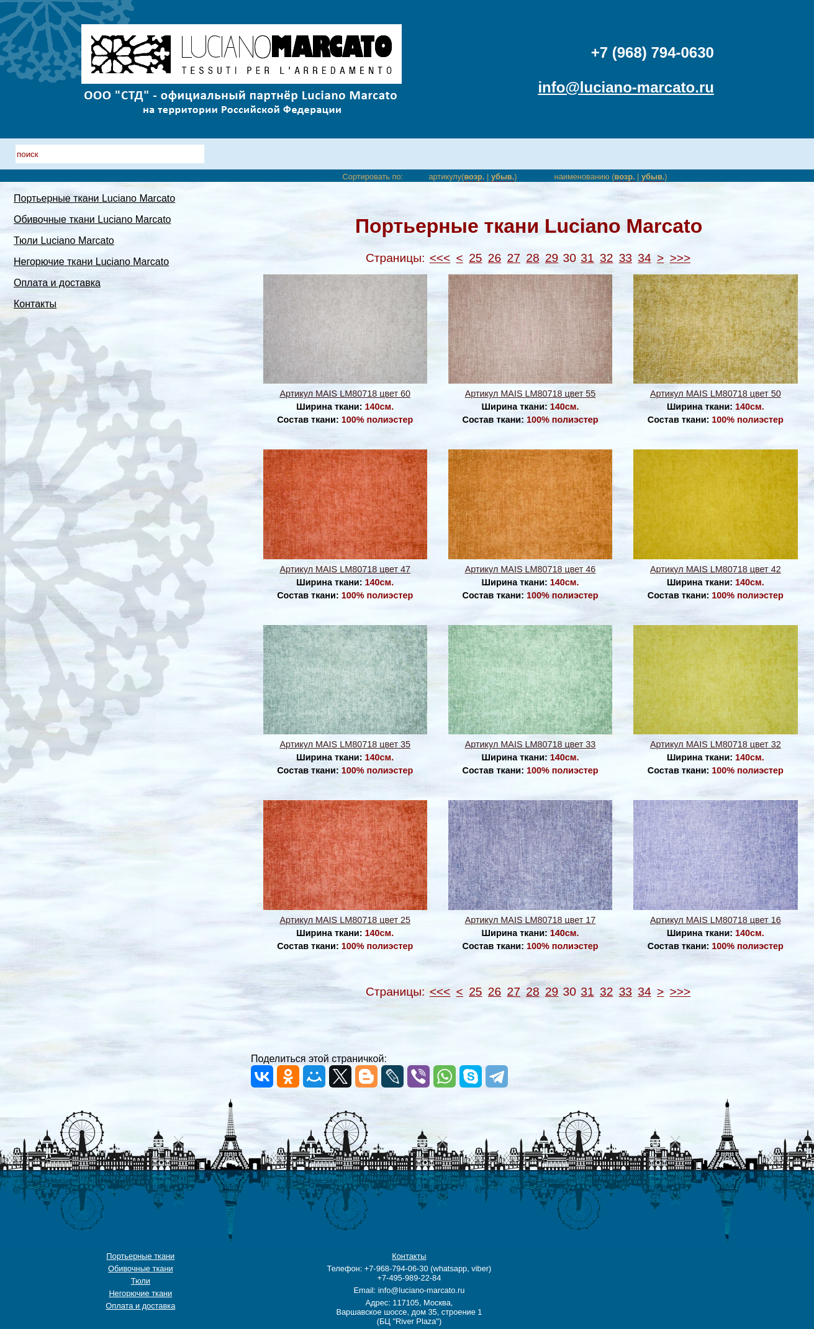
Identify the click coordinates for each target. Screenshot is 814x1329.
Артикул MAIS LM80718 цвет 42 (715, 569)
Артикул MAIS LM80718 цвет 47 (344, 569)
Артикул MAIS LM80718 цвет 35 (344, 744)
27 (513, 257)
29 (551, 257)
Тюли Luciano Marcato (64, 240)
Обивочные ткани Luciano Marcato (92, 219)
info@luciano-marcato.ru (625, 87)
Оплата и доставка (57, 282)
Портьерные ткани (140, 1256)
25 (475, 257)
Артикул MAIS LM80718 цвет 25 (344, 920)
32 (606, 257)
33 (625, 257)
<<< (440, 257)
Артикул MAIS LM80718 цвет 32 (715, 744)
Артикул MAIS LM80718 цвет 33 (530, 744)
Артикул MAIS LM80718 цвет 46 (530, 569)
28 (532, 257)
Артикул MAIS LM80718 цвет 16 (715, 920)
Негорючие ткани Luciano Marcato (91, 261)
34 (644, 257)
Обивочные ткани (140, 1268)
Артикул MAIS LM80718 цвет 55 (530, 394)
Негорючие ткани (140, 1293)
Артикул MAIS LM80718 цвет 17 (530, 920)
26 (494, 257)
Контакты (35, 304)
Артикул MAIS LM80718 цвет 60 (344, 394)
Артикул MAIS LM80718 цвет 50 (715, 394)
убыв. (502, 176)
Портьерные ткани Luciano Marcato (94, 198)
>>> (680, 257)
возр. (474, 176)
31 (587, 257)
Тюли (140, 1281)
